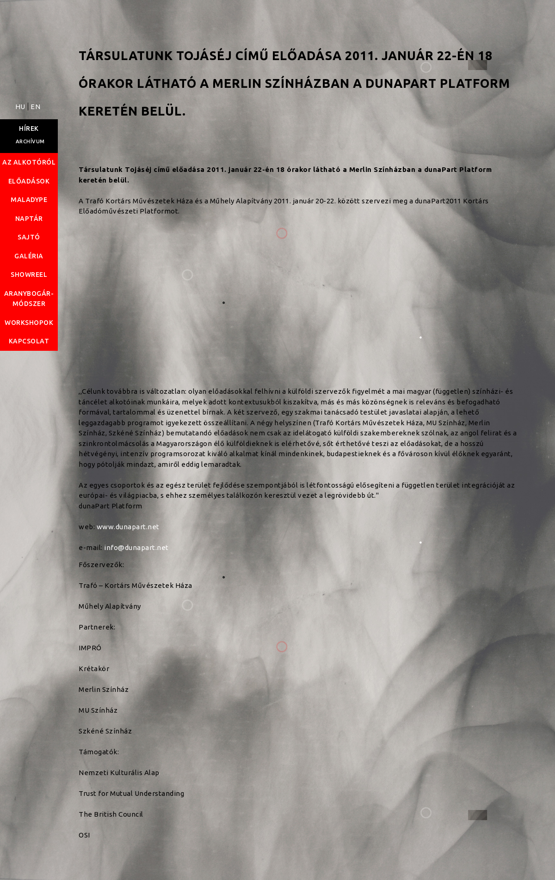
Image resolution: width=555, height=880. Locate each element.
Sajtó (29, 237)
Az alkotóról (29, 162)
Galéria (28, 256)
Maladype (29, 199)
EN (35, 106)
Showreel (29, 274)
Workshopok (29, 322)
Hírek (29, 128)
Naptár (29, 218)
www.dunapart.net (128, 527)
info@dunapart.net (136, 547)
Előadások (29, 181)
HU (21, 106)
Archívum (30, 141)
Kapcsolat (29, 341)
